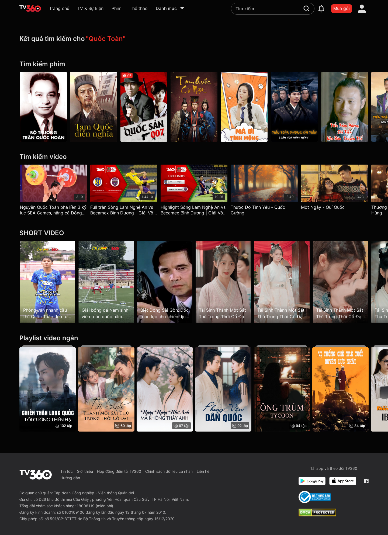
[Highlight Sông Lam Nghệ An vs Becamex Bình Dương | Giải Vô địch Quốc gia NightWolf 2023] (194, 191)
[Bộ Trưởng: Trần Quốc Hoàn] (43, 107)
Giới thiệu (85, 471)
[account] (362, 8)
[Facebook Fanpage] (366, 481)
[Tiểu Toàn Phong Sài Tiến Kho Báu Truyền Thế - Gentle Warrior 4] (344, 107)
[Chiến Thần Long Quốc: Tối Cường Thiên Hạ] (47, 388)
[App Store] (342, 481)
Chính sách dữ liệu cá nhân (169, 471)
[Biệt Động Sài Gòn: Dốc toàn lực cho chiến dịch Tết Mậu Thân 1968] (164, 282)
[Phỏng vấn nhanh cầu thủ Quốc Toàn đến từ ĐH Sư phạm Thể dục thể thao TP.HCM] (47, 282)
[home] (30, 9)
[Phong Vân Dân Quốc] (223, 388)
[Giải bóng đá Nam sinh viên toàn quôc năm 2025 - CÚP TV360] (106, 282)
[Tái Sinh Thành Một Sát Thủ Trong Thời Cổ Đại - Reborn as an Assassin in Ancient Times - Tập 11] (223, 282)
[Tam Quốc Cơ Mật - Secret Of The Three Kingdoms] (194, 107)
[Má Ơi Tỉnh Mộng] (244, 107)
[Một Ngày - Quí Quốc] (334, 188)
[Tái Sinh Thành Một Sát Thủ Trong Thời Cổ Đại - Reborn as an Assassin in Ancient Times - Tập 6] (340, 282)
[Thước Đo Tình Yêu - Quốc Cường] (264, 191)
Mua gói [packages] (341, 8)
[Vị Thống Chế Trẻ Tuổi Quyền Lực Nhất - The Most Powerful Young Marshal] (340, 388)
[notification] (321, 8)
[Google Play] (312, 481)
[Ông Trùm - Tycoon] (282, 388)
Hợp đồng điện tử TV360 (119, 471)
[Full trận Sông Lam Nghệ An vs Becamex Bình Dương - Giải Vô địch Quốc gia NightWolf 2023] (123, 191)
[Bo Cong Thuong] (315, 497)
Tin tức (66, 471)
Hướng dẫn (70, 477)
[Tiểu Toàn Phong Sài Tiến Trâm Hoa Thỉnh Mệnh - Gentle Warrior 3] (294, 107)
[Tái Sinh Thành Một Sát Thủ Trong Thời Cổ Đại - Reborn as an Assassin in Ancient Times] (106, 388)
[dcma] (317, 514)
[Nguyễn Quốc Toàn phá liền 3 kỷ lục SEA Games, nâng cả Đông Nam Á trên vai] (53, 191)
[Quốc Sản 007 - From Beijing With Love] (143, 107)
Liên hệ (203, 471)
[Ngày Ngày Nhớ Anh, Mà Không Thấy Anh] (165, 388)
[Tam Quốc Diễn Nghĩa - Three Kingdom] (93, 107)
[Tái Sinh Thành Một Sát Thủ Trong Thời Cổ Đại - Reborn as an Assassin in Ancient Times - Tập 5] (281, 282)
